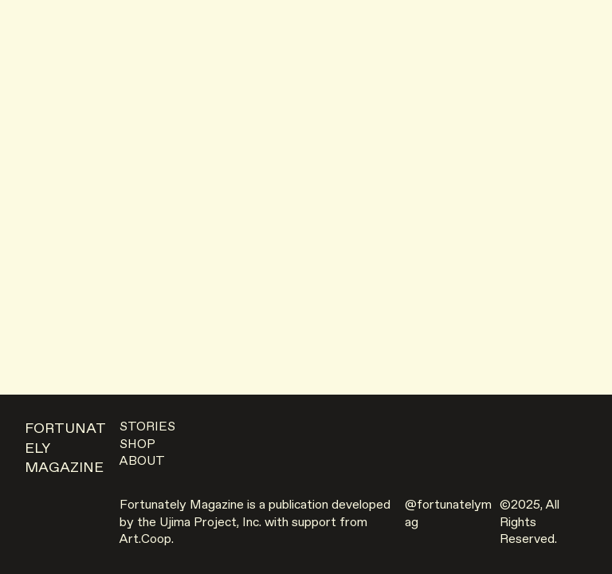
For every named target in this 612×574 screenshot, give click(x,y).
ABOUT (142, 461)
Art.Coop (145, 539)
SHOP (137, 444)
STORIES (147, 427)
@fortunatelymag (448, 514)
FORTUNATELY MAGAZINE (65, 448)
